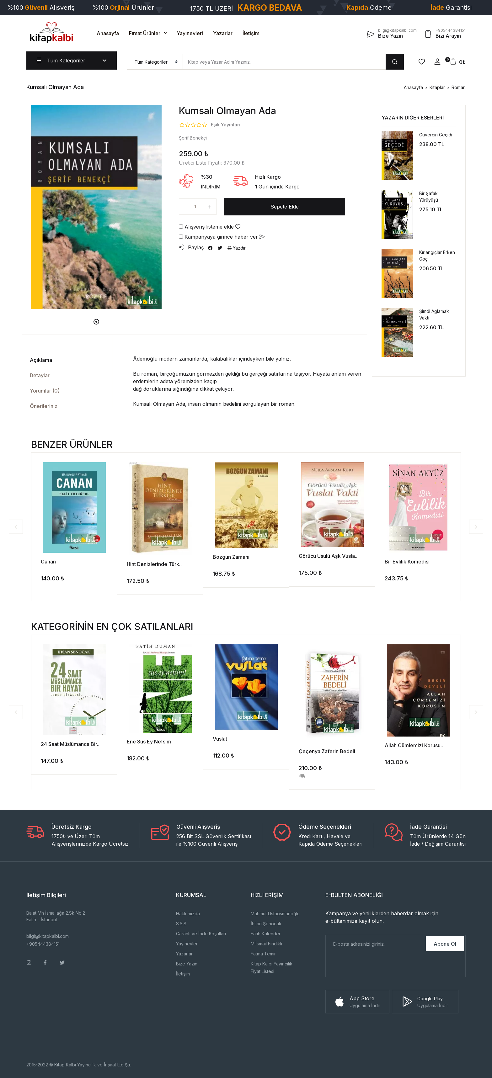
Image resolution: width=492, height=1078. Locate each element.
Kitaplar (437, 87)
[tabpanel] (96, 207)
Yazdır (236, 248)
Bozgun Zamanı (231, 557)
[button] (437, 62)
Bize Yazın (186, 963)
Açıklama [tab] (41, 360)
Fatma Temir (263, 953)
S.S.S (181, 923)
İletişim (251, 33)
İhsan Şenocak (266, 923)
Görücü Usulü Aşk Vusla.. (328, 556)
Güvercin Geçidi (435, 134)
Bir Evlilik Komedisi (407, 561)
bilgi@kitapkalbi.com (47, 936)
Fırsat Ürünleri (145, 33)
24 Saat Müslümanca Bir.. (70, 744)
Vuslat (220, 739)
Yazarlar (223, 33)
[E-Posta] (375, 944)
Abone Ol (445, 944)
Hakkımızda (188, 913)
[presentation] (373, 965)
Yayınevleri (190, 33)
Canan (48, 561)
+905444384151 (43, 944)
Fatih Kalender (266, 933)
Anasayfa (108, 33)
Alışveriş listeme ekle (209, 227)
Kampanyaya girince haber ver (222, 237)
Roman (459, 87)
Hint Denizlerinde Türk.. (154, 564)
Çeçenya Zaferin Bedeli (327, 751)
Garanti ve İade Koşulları (201, 933)
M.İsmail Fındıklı (266, 943)
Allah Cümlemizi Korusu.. (414, 745)
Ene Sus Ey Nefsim (149, 741)
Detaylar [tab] (40, 375)
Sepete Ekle (284, 206)
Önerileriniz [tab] (43, 406)
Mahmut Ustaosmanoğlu (275, 913)
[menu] (155, 62)
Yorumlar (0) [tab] (45, 391)
